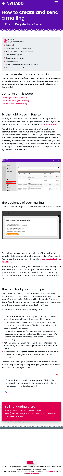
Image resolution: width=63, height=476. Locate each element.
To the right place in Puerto (14, 97)
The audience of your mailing (15, 100)
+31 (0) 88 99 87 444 (14, 413)
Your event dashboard (15, 67)
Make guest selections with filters (19, 48)
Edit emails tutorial (48, 124)
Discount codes (12, 61)
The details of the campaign (15, 103)
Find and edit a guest (14, 55)
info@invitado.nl (15, 416)
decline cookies (33, 474)
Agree (31, 462)
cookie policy (50, 471)
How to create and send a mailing (19, 51)
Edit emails (10, 45)
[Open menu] (59, 4)
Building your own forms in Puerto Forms (22, 64)
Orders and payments (15, 58)
